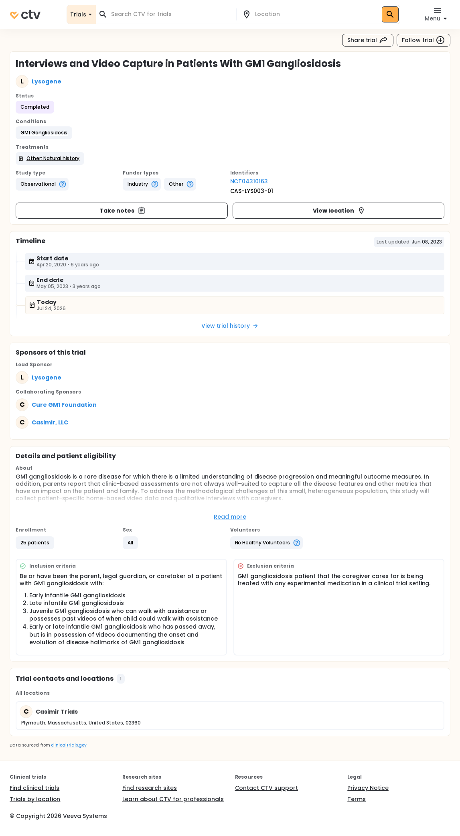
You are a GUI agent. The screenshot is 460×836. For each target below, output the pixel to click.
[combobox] (171, 14)
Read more (230, 516)
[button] (44, 132)
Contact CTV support (266, 787)
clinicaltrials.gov (68, 745)
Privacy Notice (368, 787)
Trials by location (35, 799)
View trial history (229, 326)
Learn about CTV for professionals (173, 799)
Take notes (122, 211)
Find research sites (149, 787)
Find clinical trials (34, 787)
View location (339, 211)
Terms (356, 799)
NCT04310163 (249, 181)
